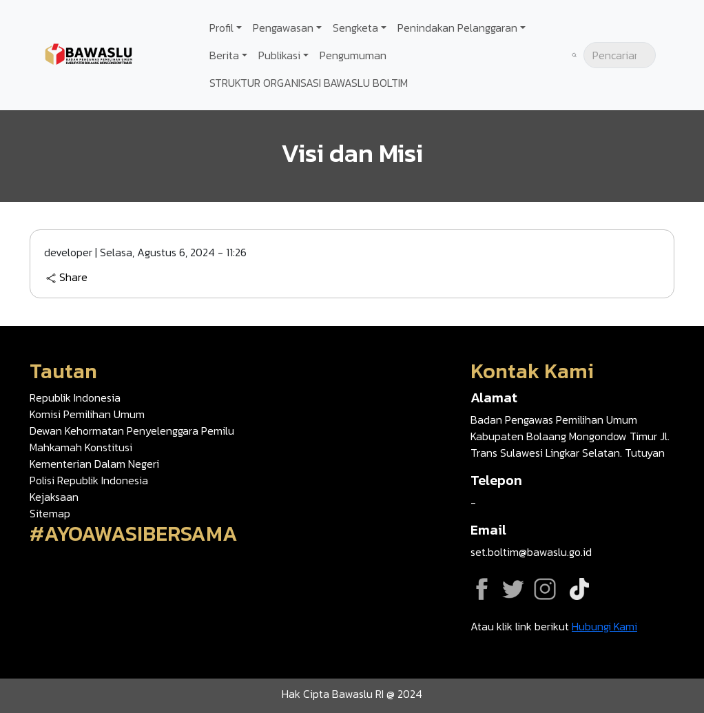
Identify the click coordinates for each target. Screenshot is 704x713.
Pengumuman (353, 55)
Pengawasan (283, 27)
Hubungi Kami (604, 626)
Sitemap (50, 513)
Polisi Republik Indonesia (89, 480)
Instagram (545, 589)
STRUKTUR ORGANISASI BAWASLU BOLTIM (308, 82)
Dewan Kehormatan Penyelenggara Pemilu (132, 430)
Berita (224, 55)
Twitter (513, 589)
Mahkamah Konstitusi (81, 447)
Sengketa (355, 27)
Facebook (481, 589)
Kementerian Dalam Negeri (94, 463)
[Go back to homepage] (89, 54)
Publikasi (279, 55)
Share (66, 277)
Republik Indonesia (75, 397)
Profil (221, 27)
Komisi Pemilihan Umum (87, 414)
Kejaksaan (54, 496)
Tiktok (579, 589)
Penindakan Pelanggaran (457, 27)
